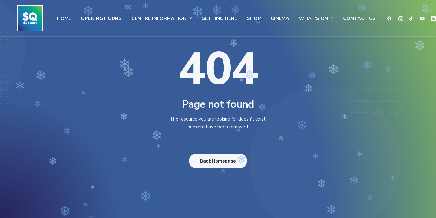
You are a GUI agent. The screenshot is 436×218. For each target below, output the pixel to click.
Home (53, 18)
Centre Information (151, 18)
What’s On (305, 18)
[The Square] (24, 18)
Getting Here (208, 18)
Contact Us (348, 18)
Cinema (269, 18)
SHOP (243, 18)
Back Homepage (218, 161)
